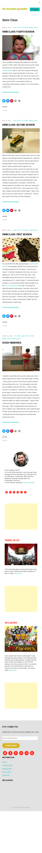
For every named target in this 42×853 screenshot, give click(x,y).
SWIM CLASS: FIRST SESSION (17, 234)
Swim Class (33, 27)
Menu (35, 9)
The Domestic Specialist (21, 807)
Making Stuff (7, 769)
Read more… (18, 573)
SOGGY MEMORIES (11, 342)
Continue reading (14, 92)
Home (4, 762)
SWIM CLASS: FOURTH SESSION (18, 31)
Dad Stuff (17, 27)
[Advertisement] (21, 517)
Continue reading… (29, 482)
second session (7, 70)
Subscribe (11, 746)
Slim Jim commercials (12, 286)
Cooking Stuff (7, 765)
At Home (18, 336)
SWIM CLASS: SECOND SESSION (18, 124)
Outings (25, 27)
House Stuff (6, 772)
